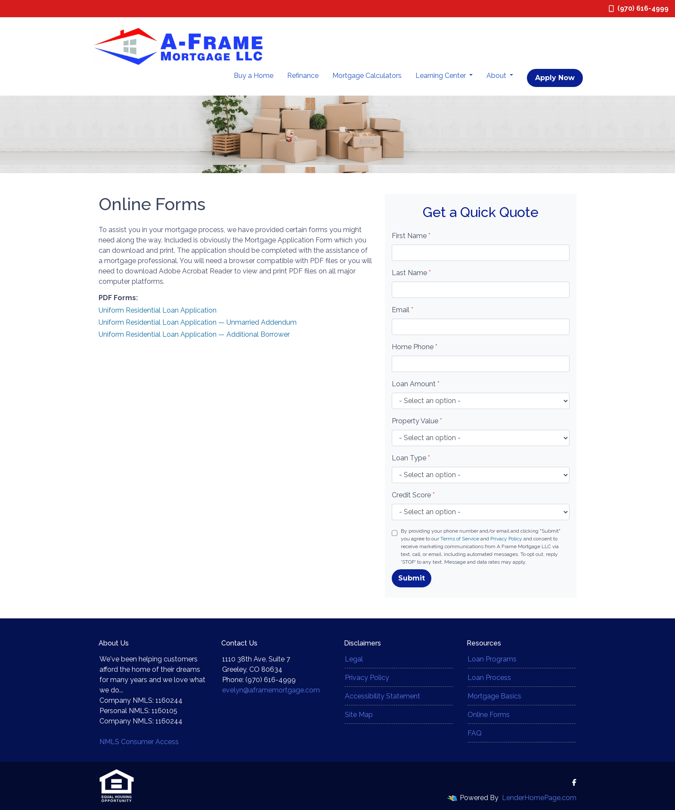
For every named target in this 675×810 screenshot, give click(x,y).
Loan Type (411, 458)
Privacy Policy (506, 539)
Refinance (303, 75)
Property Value (417, 421)
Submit (411, 578)
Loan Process (489, 677)
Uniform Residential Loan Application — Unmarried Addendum (198, 322)
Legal (354, 659)
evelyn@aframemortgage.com (271, 690)
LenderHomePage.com (539, 798)
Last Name (411, 273)
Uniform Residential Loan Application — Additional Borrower (194, 334)
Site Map (359, 715)
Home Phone (414, 347)
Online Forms (489, 715)
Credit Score (413, 495)
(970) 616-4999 (639, 8)
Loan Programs (492, 659)
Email (402, 310)
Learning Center (441, 75)
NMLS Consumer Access (139, 742)
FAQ (475, 733)
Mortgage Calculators (367, 75)
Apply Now (555, 78)
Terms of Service (459, 539)
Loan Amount (416, 384)
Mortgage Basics (494, 696)
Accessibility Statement (382, 696)
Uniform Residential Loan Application (158, 310)
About (497, 75)
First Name (411, 236)
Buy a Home (253, 75)
